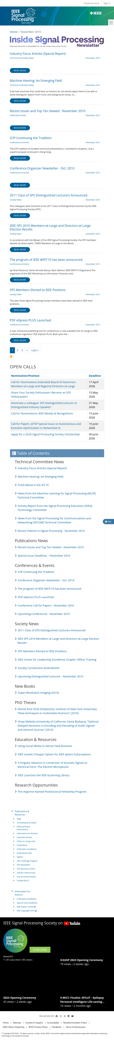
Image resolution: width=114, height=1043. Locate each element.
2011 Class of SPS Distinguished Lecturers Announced (52, 630)
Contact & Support (34, 1023)
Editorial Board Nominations (23, 828)
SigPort (20, 857)
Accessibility (53, 1023)
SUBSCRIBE (40, 949)
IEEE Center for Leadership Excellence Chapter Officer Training (57, 659)
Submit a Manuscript (26, 872)
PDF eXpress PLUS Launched (36, 597)
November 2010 (93, 58)
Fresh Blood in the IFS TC (33, 485)
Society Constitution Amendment (39, 668)
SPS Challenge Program (27, 861)
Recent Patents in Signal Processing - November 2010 (51, 531)
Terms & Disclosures (76, 1027)
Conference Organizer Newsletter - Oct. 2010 (46, 580)
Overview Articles (24, 837)
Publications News (18, 115)
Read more (20, 70)
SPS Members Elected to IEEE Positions (42, 651)
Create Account (91, 3)
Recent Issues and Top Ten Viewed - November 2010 (51, 547)
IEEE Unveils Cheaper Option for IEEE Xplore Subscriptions (54, 754)
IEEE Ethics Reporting (13, 1027)
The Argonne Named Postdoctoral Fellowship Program (52, 791)
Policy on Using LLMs (26, 841)
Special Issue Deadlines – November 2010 (44, 555)
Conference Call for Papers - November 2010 (46, 605)
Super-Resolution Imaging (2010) (38, 692)
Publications (22, 845)
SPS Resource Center (26, 868)
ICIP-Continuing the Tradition (36, 572)
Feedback (56, 1027)
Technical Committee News (22, 58)
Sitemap (17, 1023)
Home (14, 32)
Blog (19, 818)
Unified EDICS (23, 880)
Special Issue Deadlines (27, 902)
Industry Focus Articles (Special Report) (42, 468)
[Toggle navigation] (111, 23)
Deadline (95, 376)
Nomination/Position (25, 376)
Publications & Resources (22, 813)
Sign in (107, 3)
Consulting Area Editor (27, 822)
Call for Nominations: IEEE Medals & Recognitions (42, 413)
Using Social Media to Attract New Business (45, 746)
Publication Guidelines (26, 849)
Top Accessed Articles (26, 876)
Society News (16, 199)
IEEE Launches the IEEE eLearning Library (44, 775)
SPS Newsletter (23, 865)
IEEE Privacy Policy (38, 1027)
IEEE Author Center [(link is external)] (26, 906)
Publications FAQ (24, 853)
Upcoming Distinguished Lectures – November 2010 (50, 676)
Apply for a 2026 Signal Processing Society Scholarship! (45, 434)
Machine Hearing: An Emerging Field (40, 476)
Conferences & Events (19, 142)
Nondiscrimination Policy (75, 1023)
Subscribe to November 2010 (11, 356)
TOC (108, 521)
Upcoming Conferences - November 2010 (44, 614)
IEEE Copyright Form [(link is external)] (27, 910)
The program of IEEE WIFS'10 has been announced (49, 589)
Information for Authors (27, 833)
